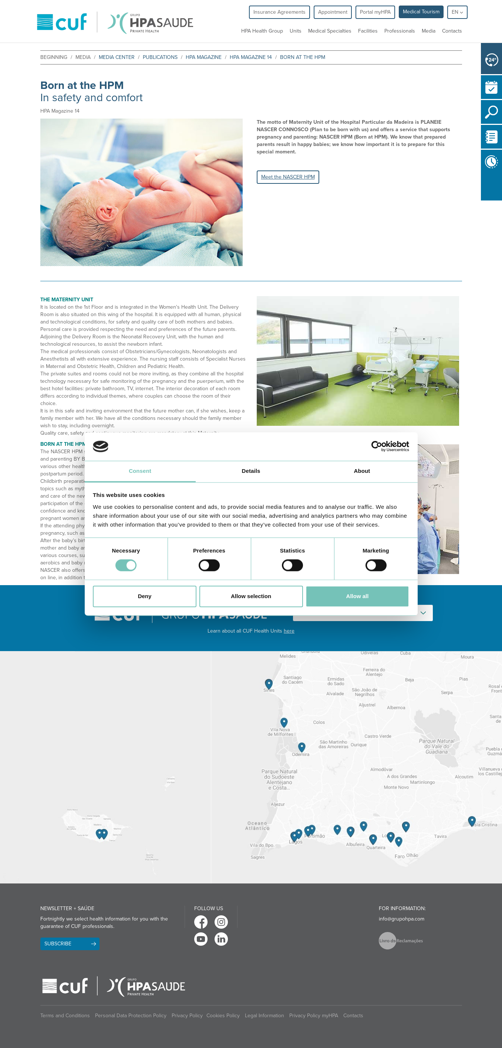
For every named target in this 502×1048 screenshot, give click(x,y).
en (457, 12)
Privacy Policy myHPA (313, 1015)
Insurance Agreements (279, 12)
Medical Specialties (329, 31)
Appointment (332, 12)
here (289, 631)
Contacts (452, 31)
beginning (53, 57)
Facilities (368, 31)
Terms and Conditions (65, 1015)
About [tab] (362, 471)
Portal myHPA (375, 12)
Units (295, 31)
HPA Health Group (262, 31)
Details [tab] (251, 471)
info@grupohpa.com (401, 919)
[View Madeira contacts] (105, 767)
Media (428, 31)
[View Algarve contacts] (356, 767)
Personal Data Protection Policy (130, 1015)
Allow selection (251, 596)
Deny (145, 596)
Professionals (399, 31)
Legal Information (264, 1015)
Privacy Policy (187, 1015)
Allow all (357, 596)
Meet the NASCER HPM (288, 177)
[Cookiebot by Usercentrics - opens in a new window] (376, 446)
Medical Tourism (421, 12)
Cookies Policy (223, 1015)
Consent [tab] (140, 471)
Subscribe (57, 944)
